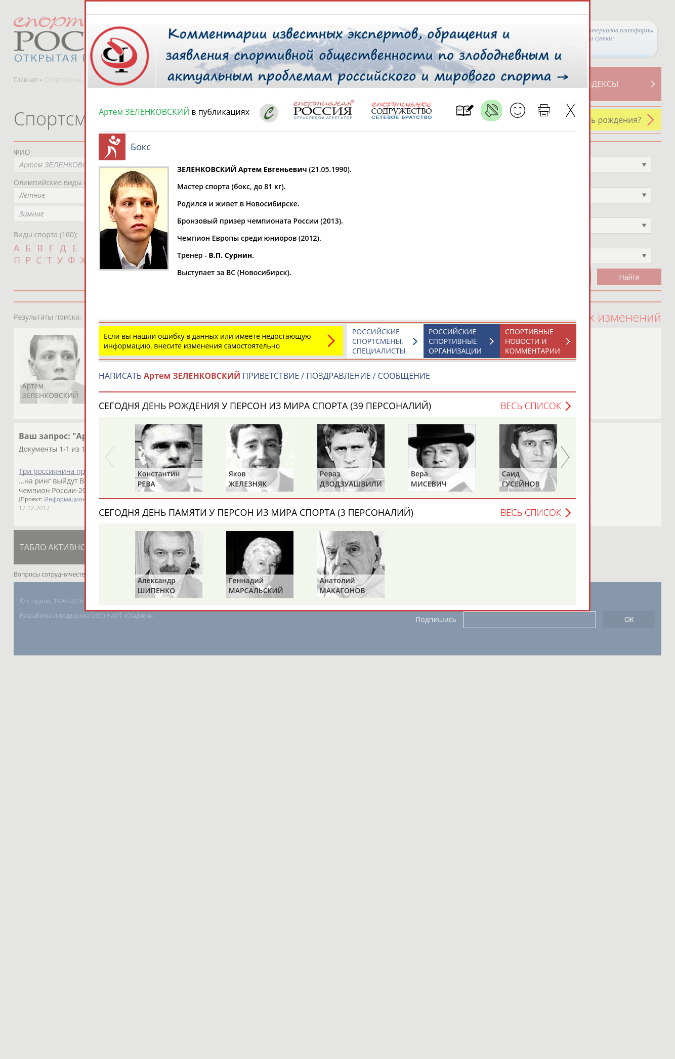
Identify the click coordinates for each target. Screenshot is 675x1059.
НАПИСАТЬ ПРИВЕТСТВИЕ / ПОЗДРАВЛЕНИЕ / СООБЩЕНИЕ (264, 380)
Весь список (530, 411)
